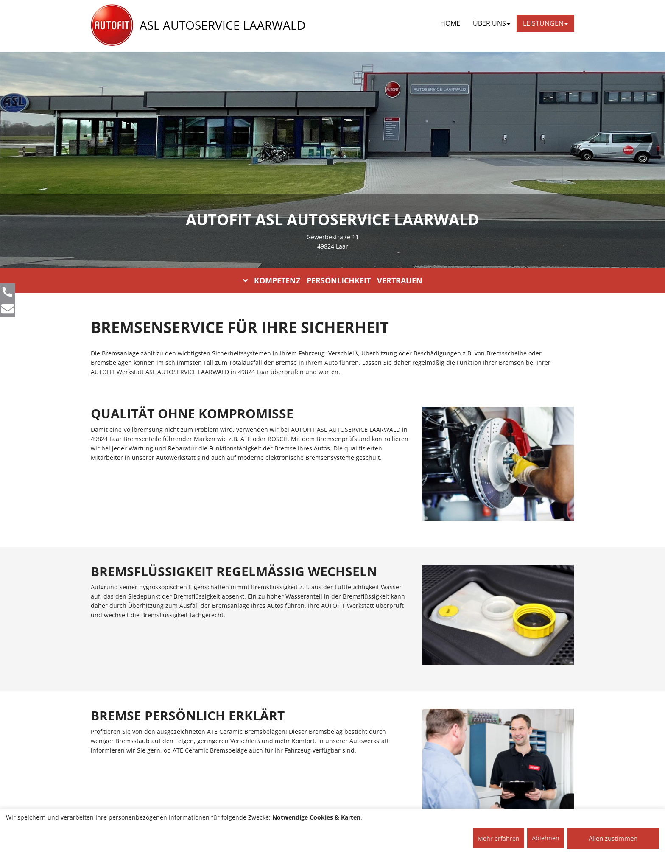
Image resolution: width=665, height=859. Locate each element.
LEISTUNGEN (545, 23)
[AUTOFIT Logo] (112, 25)
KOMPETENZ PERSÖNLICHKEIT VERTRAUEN (332, 280)
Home (450, 23)
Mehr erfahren (499, 838)
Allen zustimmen (613, 838)
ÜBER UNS (491, 23)
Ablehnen (545, 838)
